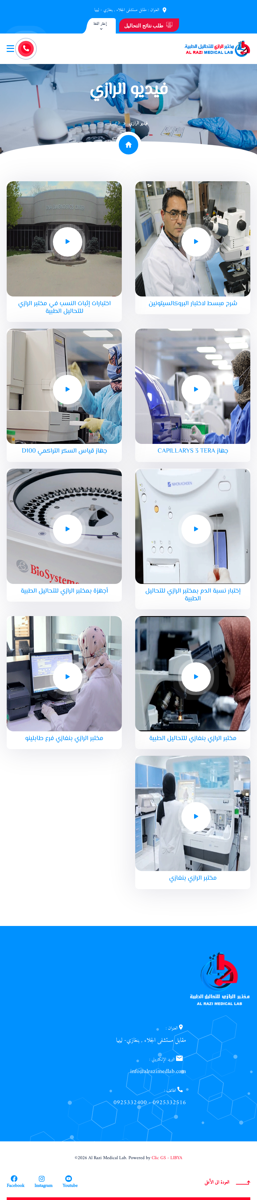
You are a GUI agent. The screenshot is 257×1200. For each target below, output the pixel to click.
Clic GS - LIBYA (167, 1158)
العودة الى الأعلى (227, 1182)
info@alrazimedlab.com (158, 1071)
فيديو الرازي (138, 123)
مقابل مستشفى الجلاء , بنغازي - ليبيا (120, 10)
